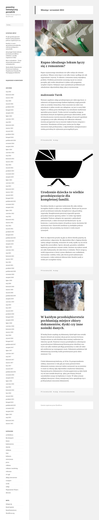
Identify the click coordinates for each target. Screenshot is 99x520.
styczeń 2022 (9, 229)
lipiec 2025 (9, 116)
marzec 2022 (9, 222)
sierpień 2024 (10, 146)
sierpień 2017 (10, 347)
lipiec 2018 (9, 323)
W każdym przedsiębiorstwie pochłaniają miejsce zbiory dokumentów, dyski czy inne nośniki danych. (62, 322)
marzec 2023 (9, 192)
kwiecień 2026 (10, 95)
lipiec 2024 (9, 149)
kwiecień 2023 (10, 189)
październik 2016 (11, 372)
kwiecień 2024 (10, 158)
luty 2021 (8, 262)
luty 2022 (8, 225)
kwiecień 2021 (10, 256)
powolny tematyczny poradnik (12, 9)
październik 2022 (11, 201)
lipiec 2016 (9, 381)
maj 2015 (8, 417)
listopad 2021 (9, 235)
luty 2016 (8, 393)
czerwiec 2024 (10, 152)
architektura (9, 435)
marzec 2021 (9, 259)
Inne (7, 453)
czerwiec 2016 (10, 384)
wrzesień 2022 (10, 204)
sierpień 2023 (10, 177)
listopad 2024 (9, 137)
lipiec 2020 (9, 280)
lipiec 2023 (9, 180)
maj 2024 (8, 155)
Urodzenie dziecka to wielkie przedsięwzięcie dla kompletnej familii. (62, 195)
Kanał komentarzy (11, 510)
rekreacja (8, 471)
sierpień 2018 (10, 320)
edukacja (8, 450)
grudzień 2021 (10, 232)
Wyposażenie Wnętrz (12, 490)
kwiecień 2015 (10, 420)
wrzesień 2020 (10, 274)
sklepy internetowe (11, 477)
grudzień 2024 (10, 134)
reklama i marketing (12, 468)
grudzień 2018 (10, 314)
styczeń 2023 (9, 195)
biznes (8, 441)
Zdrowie (8, 493)
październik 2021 (11, 238)
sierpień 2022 (10, 207)
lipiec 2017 (9, 350)
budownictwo (10, 444)
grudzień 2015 (10, 399)
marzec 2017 (9, 362)
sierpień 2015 (10, 411)
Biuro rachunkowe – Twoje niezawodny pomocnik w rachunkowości (13, 62)
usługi (7, 486)
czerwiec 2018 (10, 326)
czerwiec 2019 (10, 302)
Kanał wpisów (10, 507)
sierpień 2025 (10, 113)
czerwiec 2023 (10, 183)
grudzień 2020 (10, 268)
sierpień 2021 (10, 244)
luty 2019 (8, 308)
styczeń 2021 (9, 265)
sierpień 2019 (10, 299)
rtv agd (8, 474)
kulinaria (8, 456)
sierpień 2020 (10, 277)
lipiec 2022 (9, 210)
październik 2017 (11, 344)
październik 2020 (11, 271)
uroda (7, 483)
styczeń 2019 (9, 311)
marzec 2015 (9, 423)
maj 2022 (8, 216)
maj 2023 (8, 186)
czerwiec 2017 (10, 353)
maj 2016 (8, 387)
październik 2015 (11, 405)
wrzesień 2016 (10, 375)
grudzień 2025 (10, 107)
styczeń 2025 (9, 131)
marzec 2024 (9, 162)
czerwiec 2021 (10, 250)
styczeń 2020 (9, 292)
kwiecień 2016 (10, 390)
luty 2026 (8, 101)
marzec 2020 (9, 289)
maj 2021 (8, 253)
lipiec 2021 (9, 247)
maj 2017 (8, 356)
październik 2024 (11, 140)
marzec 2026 (9, 98)
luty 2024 (8, 165)
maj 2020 (8, 283)
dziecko (8, 447)
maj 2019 (8, 305)
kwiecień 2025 (10, 125)
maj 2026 (8, 91)
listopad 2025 (9, 110)
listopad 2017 (9, 341)
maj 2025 (8, 122)
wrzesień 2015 (10, 408)
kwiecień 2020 (10, 286)
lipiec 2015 (9, 414)
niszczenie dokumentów (68, 392)
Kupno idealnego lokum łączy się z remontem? (63, 64)
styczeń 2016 (9, 396)
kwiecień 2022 (10, 219)
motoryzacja (9, 459)
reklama (8, 465)
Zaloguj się (9, 504)
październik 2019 (11, 296)
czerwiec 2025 (10, 119)
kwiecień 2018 (10, 329)
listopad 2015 (9, 402)
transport (8, 480)
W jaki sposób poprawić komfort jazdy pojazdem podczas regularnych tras (13, 38)
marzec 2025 (9, 128)
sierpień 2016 (10, 378)
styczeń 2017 (9, 369)
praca (7, 462)
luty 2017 (8, 366)
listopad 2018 (9, 317)
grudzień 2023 (10, 171)
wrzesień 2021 (10, 241)
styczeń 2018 (9, 338)
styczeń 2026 (9, 104)
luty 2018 (8, 335)
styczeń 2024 (9, 168)
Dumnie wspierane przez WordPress (51, 405)
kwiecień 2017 (10, 359)
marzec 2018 (9, 332)
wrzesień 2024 (10, 143)
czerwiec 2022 (10, 213)
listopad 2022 (9, 198)
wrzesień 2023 (10, 174)
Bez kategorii (9, 438)
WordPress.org (10, 513)
